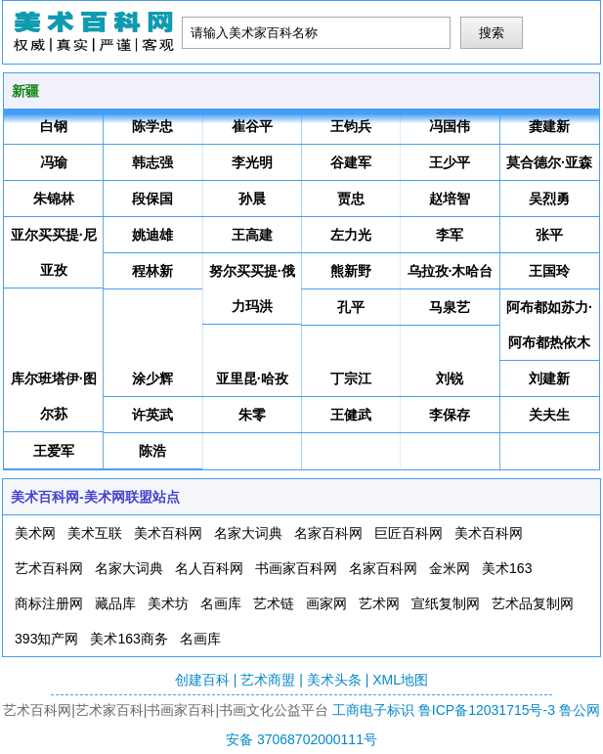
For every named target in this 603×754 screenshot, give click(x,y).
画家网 (326, 603)
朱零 (252, 414)
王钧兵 (350, 126)
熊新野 (350, 271)
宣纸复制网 (445, 603)
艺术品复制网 (533, 603)
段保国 (152, 198)
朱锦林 (53, 198)
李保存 (449, 414)
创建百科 (202, 679)
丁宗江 (350, 378)
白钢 (53, 126)
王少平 (449, 162)
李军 (449, 235)
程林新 (152, 271)
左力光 (350, 235)
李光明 (252, 162)
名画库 (220, 603)
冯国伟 (449, 126)
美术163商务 (128, 638)
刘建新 (549, 378)
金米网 (449, 568)
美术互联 (94, 533)
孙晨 (252, 198)
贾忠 (351, 198)
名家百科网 (328, 533)
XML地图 (400, 679)
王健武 (350, 414)
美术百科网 (168, 533)
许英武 (152, 414)
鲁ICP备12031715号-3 (486, 710)
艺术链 (273, 603)
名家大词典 (248, 533)
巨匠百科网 (408, 533)
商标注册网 (49, 603)
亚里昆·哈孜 (252, 378)
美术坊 (168, 603)
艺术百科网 (49, 568)
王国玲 (549, 271)
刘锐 (449, 378)
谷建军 (350, 162)
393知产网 (46, 638)
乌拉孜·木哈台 (451, 271)
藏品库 (115, 603)
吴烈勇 (549, 198)
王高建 (252, 235)
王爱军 (53, 451)
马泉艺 (449, 307)
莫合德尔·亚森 (549, 162)
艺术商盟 (267, 679)
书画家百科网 (296, 568)
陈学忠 (152, 126)
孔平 (351, 307)
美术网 (35, 533)
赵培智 (449, 198)
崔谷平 (252, 126)
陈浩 (152, 451)
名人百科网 (209, 568)
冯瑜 (53, 162)
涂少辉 (152, 378)
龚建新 (549, 126)
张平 (549, 235)
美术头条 (334, 679)
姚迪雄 (152, 235)
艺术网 (379, 603)
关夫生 (549, 414)
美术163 (507, 568)
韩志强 (152, 162)
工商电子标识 (373, 710)
